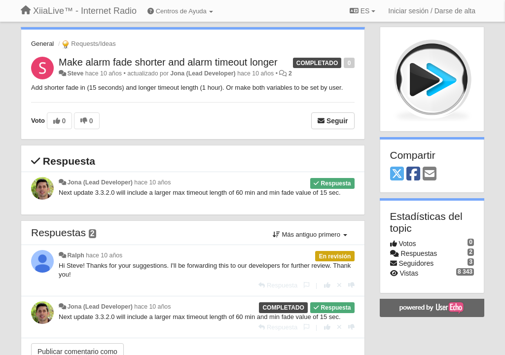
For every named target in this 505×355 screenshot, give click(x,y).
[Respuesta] (277, 285)
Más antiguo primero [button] (310, 234)
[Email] (429, 174)
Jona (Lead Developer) (202, 73)
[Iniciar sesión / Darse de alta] (431, 10)
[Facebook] (413, 174)
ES (362, 11)
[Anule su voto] (339, 285)
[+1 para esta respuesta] (327, 285)
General (42, 43)
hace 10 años (152, 182)
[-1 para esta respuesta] (351, 285)
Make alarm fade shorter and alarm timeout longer (168, 62)
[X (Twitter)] (397, 174)
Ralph (75, 255)
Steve (75, 73)
